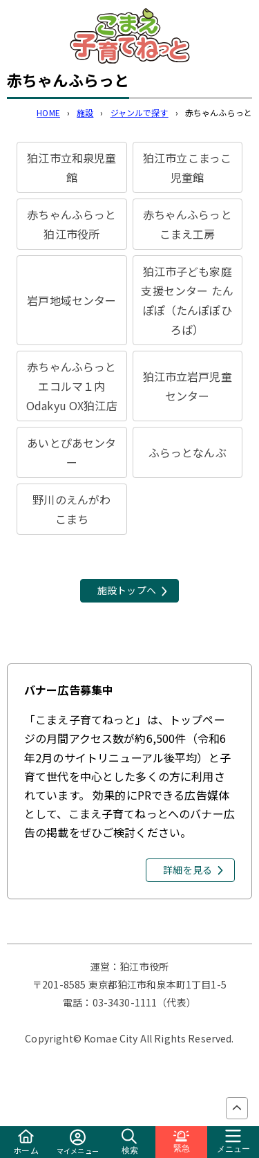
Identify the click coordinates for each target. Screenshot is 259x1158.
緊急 (181, 1141)
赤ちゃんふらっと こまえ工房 (192, 224)
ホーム (25, 1142)
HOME (48, 112)
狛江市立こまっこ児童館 (187, 167)
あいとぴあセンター (71, 452)
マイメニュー (78, 1142)
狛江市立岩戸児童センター (187, 386)
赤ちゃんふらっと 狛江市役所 (71, 224)
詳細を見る (187, 869)
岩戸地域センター (71, 300)
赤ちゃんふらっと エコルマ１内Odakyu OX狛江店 (71, 386)
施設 (85, 112)
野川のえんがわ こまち (77, 509)
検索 (130, 1141)
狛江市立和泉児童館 (71, 167)
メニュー (233, 1142)
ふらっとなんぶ (187, 452)
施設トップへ (126, 590)
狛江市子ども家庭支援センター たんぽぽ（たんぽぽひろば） (187, 300)
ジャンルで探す (140, 112)
